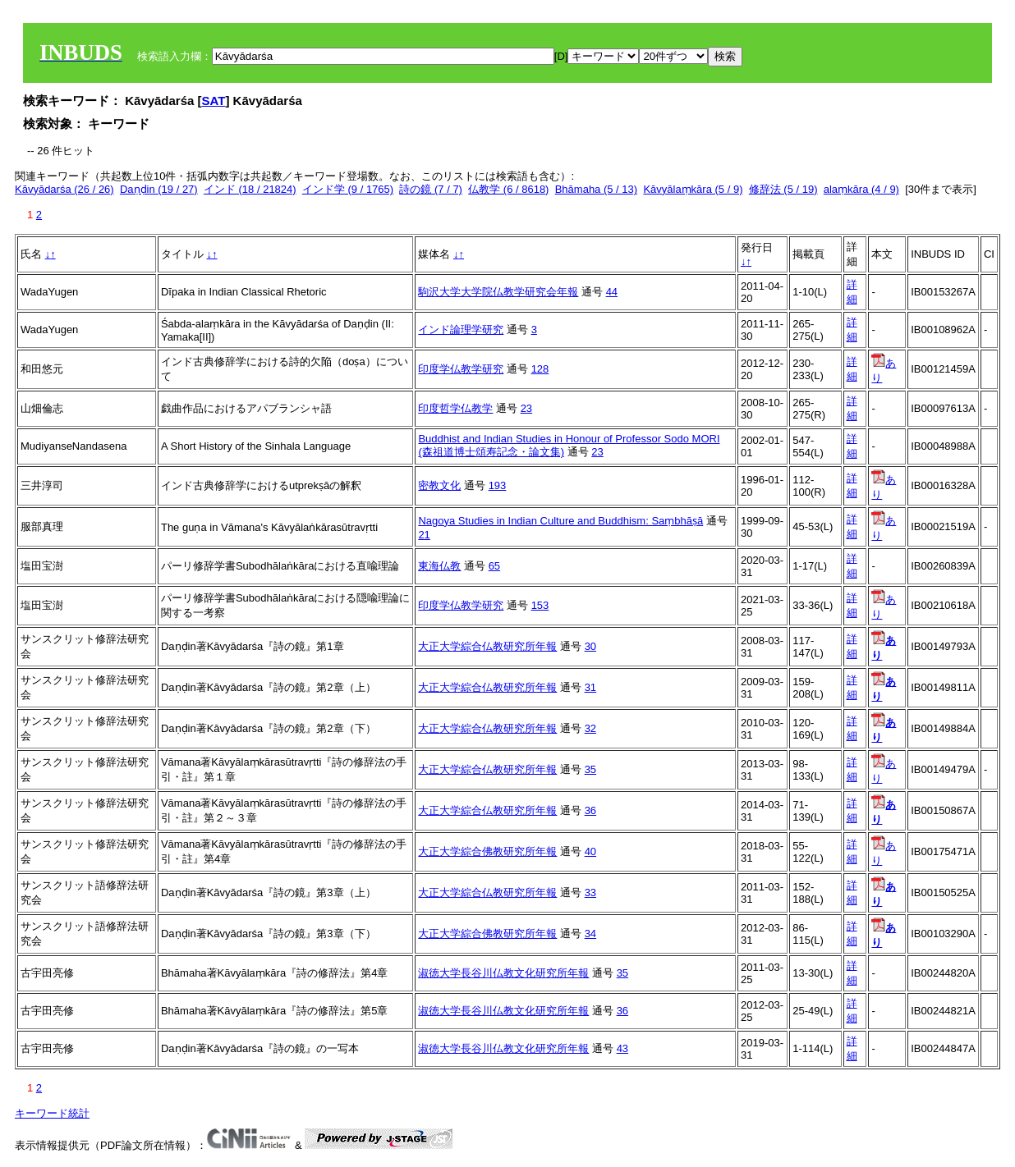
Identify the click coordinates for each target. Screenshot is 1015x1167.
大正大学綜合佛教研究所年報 (487, 851)
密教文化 (439, 485)
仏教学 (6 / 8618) (508, 189)
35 (590, 769)
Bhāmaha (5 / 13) (596, 189)
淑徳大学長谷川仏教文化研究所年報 (503, 973)
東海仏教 (439, 566)
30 (590, 646)
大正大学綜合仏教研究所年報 (487, 646)
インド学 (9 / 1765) (347, 189)
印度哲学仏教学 (455, 408)
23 (526, 408)
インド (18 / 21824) (250, 189)
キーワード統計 (52, 1113)
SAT (214, 101)
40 (590, 851)
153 (540, 605)
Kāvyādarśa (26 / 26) (64, 189)
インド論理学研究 (460, 329)
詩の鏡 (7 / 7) (430, 189)
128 (540, 369)
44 (612, 292)
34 (590, 933)
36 (590, 810)
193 (498, 485)
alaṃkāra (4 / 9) (861, 189)
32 (590, 728)
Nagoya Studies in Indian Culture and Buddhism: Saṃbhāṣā (560, 521)
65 (494, 566)
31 (590, 687)
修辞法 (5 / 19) (783, 189)
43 (622, 1048)
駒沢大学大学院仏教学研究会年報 (498, 292)
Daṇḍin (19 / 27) (159, 189)
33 (590, 892)
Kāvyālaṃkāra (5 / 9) (692, 189)
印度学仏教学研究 (460, 369)
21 (423, 535)
